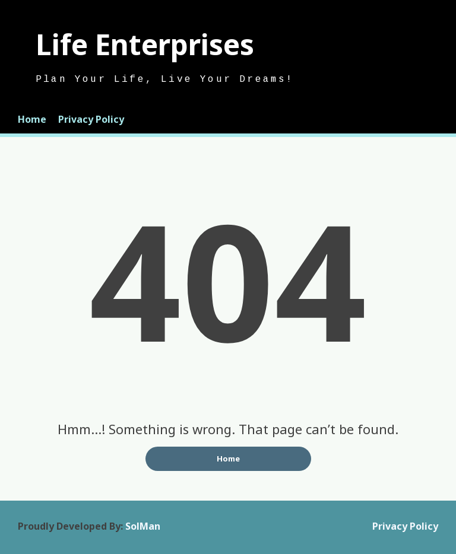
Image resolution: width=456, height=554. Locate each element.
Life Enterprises (145, 44)
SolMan (142, 526)
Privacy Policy (91, 119)
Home (32, 119)
